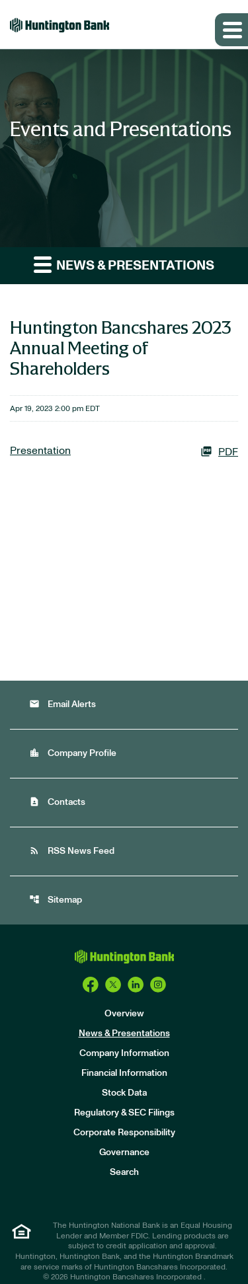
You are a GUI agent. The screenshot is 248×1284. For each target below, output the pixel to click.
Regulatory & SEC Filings (124, 1112)
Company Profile (72, 753)
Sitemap (55, 899)
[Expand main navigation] (231, 29)
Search (124, 1172)
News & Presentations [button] (124, 264)
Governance (124, 1152)
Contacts (57, 802)
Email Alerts (62, 704)
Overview (124, 1013)
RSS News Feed (71, 850)
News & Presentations (124, 1033)
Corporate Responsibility (124, 1132)
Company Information (124, 1053)
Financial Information (124, 1073)
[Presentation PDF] (124, 451)
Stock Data (124, 1093)
